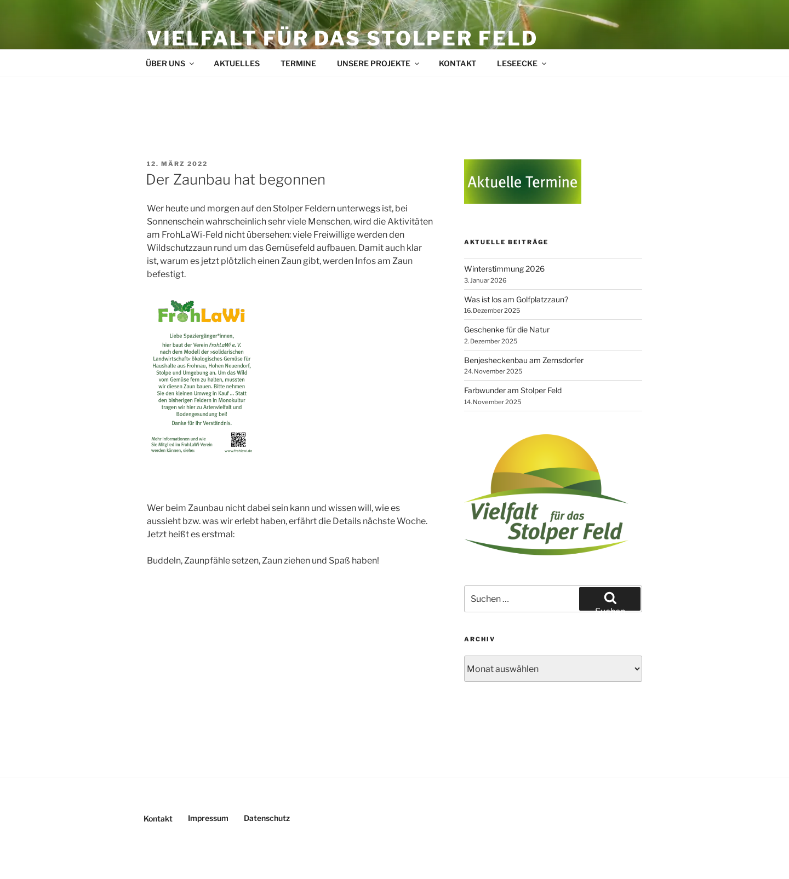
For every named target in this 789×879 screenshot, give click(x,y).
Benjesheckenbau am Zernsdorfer (524, 360)
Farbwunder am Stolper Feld (513, 390)
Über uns (171, 63)
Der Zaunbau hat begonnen (235, 179)
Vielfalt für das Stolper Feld (342, 38)
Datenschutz (267, 818)
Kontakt (457, 63)
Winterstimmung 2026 (504, 268)
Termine (298, 63)
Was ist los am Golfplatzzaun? (516, 299)
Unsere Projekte (379, 63)
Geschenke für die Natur (507, 329)
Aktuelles (237, 63)
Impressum (208, 818)
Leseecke (522, 63)
